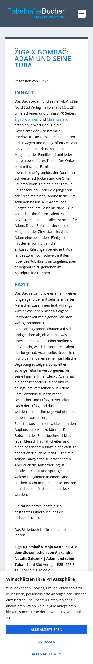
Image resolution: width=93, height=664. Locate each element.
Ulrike (43, 81)
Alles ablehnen (46, 654)
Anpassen (46, 641)
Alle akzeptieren (46, 629)
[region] (46, 617)
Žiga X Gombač (27, 119)
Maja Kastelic (57, 119)
